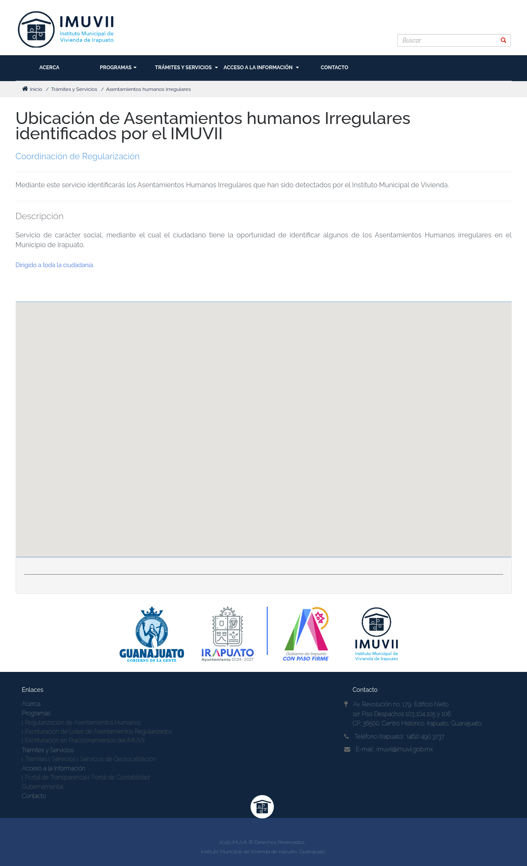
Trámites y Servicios (186, 68)
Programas (118, 68)
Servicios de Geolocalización (118, 759)
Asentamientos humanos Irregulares (148, 89)
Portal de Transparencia (56, 777)
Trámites (36, 759)
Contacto (334, 68)
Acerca (49, 68)
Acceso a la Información (261, 68)
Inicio (32, 89)
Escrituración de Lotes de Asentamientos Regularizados (98, 731)
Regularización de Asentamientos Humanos (83, 722)
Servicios (63, 759)
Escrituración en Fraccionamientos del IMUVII (85, 740)
